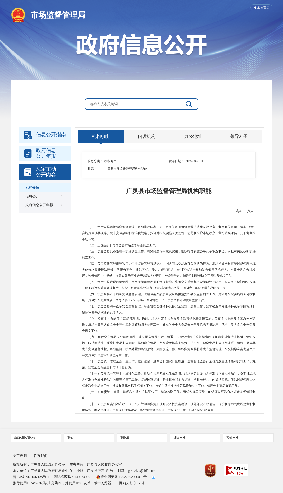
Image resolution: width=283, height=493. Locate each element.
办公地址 (193, 136)
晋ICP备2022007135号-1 (31, 477)
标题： (92, 168)
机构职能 (100, 136)
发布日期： (176, 161)
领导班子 (239, 136)
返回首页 (261, 7)
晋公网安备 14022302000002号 (121, 477)
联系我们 (41, 456)
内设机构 (146, 136)
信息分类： (95, 161)
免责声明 (20, 456)
